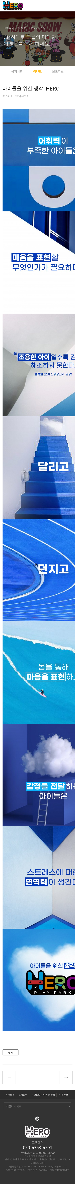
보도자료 (58, 71)
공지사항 (17, 71)
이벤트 (37, 71)
